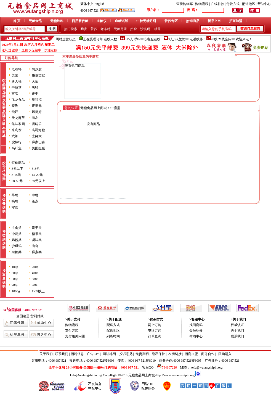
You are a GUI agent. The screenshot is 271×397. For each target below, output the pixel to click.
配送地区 (248, 4)
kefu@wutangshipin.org (206, 367)
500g (15, 279)
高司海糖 (38, 130)
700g (15, 285)
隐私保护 (158, 354)
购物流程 (201, 4)
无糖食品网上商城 (93, 108)
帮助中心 (264, 4)
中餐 (35, 195)
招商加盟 (191, 354)
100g (15, 267)
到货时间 (113, 336)
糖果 (157, 29)
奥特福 (37, 100)
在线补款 (217, 4)
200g (35, 267)
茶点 (35, 201)
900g (35, 285)
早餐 (15, 195)
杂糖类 (17, 252)
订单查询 (154, 336)
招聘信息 (77, 354)
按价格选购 (4, 171)
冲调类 (17, 234)
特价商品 (18, 163)
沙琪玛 (145, 29)
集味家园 (18, 124)
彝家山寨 (38, 142)
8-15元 (16, 175)
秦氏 (15, 106)
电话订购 (154, 330)
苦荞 (94, 29)
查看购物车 (184, 4)
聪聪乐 (37, 124)
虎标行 (17, 142)
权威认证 (237, 325)
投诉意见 (125, 354)
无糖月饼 (120, 29)
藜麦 (84, 29)
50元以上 (38, 181)
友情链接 (175, 354)
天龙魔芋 (18, 118)
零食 (15, 207)
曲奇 (35, 246)
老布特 (105, 29)
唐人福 (17, 81)
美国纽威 (38, 148)
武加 (15, 136)
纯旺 (15, 112)
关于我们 (237, 330)
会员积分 (196, 330)
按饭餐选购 (4, 204)
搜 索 (52, 29)
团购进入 (225, 354)
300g (15, 273)
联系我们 (237, 336)
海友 (35, 118)
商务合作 (207, 354)
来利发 (17, 130)
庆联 (35, 87)
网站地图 (109, 354)
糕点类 (37, 252)
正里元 (37, 106)
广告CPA (93, 354)
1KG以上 (38, 291)
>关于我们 (238, 319)
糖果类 (37, 234)
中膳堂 (17, 87)
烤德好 (37, 112)
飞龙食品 (18, 100)
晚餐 (15, 201)
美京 (15, 75)
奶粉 (133, 29)
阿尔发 (37, 69)
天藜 (35, 81)
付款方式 (233, 4)
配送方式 (113, 325)
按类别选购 (4, 240)
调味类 (37, 240)
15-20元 (37, 175)
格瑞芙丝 (38, 75)
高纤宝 (17, 148)
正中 (35, 94)
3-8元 (35, 169)
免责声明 (142, 354)
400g (35, 273)
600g (35, 279)
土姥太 (37, 136)
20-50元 (17, 181)
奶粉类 (17, 240)
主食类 (17, 228)
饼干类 (37, 228)
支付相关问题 (75, 336)
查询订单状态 (250, 29)
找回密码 (196, 325)
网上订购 (154, 325)
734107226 (167, 367)
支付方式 (71, 330)
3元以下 (17, 169)
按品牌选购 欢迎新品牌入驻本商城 (4, 108)
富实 (15, 94)
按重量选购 (4, 279)
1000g (16, 291)
